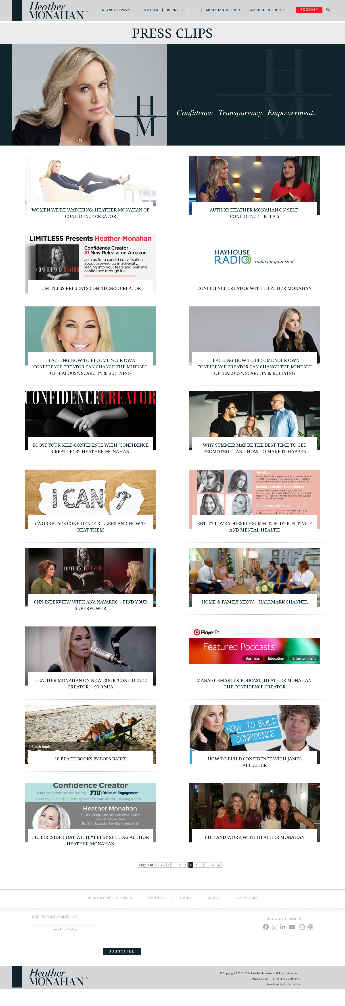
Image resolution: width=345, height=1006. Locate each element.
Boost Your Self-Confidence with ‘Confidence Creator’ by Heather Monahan (90, 459)
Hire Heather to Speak (109, 915)
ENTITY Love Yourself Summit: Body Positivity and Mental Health (254, 539)
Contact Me (247, 915)
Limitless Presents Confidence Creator (90, 290)
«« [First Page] (162, 882)
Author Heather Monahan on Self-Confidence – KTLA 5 (255, 213)
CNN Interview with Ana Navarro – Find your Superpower (90, 618)
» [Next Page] (213, 882)
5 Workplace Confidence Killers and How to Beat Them (90, 539)
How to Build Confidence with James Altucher (254, 777)
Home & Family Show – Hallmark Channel (254, 615)
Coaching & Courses (268, 10)
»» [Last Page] (218, 882)
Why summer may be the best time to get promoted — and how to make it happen (254, 459)
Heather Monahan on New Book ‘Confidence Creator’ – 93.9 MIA (90, 698)
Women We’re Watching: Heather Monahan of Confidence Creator (90, 213)
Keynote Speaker (118, 10)
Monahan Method (223, 10)
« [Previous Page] (168, 882)
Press (192, 10)
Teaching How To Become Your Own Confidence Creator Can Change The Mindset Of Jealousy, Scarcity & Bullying (90, 376)
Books (172, 10)
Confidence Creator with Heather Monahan (254, 293)
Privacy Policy (260, 996)
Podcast (309, 9)
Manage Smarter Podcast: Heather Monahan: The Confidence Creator (255, 698)
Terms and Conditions (285, 996)
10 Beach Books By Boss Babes (90, 774)
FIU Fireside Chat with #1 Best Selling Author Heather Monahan (90, 857)
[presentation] (66, 963)
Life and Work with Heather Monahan (254, 853)
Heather (150, 10)
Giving (213, 915)
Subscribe (122, 968)
